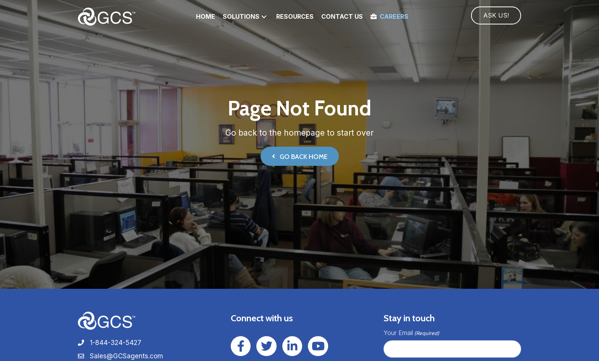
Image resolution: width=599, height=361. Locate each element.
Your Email (411, 333)
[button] (264, 16)
